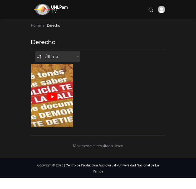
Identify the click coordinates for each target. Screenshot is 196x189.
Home (36, 25)
